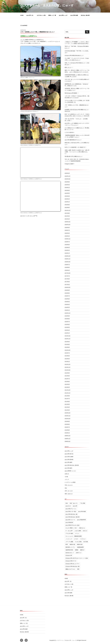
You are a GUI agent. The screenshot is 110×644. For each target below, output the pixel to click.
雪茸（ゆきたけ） (69, 493)
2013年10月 (67, 350)
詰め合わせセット (70, 552)
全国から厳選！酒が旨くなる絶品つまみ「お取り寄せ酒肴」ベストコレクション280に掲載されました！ (77, 152)
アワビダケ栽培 (69, 533)
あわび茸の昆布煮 (69, 459)
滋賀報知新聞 (80, 547)
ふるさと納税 (77, 530)
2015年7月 (67, 321)
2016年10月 (67, 287)
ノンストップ (69, 539)
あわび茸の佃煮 (74, 15)
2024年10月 (67, 179)
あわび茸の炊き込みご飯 (71, 514)
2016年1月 (67, 310)
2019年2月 (67, 250)
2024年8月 (67, 181)
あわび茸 (75, 506)
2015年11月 (67, 313)
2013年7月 (67, 353)
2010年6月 (67, 430)
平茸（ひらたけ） (69, 485)
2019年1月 (67, 253)
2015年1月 (67, 333)
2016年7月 (67, 296)
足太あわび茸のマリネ (71, 561)
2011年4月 (67, 407)
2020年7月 (67, 230)
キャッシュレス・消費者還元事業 (74, 536)
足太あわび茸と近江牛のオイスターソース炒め (77, 558)
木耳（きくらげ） (69, 490)
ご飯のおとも (82, 528)
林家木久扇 (72, 544)
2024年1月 (67, 187)
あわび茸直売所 (69, 522)
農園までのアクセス (70, 569)
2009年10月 (67, 441)
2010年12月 (67, 413)
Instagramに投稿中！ (70, 163)
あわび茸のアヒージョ (71, 508)
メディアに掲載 (69, 541)
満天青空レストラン (70, 547)
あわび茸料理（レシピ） (70, 470)
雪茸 (78, 569)
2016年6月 (67, 298)
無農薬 (76, 550)
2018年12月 (67, 256)
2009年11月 (67, 438)
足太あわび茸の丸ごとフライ (72, 563)
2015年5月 (67, 327)
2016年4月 (67, 304)
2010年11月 (67, 415)
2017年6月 (67, 278)
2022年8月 (67, 204)
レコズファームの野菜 (70, 482)
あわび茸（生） (30, 15)
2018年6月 (67, 267)
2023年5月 (67, 193)
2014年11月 (67, 338)
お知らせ (67, 473)
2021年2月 (67, 219)
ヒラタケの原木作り (69, 132)
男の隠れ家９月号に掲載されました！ (74, 156)
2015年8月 (67, 318)
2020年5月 (67, 233)
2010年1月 (67, 433)
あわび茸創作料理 (81, 519)
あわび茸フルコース (70, 519)
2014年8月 (67, 344)
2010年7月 (67, 427)
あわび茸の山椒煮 (69, 456)
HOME (22, 15)
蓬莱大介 (82, 550)
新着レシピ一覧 (52, 15)
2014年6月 (67, 347)
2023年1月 (67, 201)
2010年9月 (67, 421)
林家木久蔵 (79, 544)
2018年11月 (67, 258)
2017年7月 (67, 276)
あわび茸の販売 (68, 468)
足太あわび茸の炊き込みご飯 (72, 566)
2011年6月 (67, 401)
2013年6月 (67, 355)
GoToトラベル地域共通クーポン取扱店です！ (75, 147)
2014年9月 (67, 341)
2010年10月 (67, 418)
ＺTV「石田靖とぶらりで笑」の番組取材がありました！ (37, 32)
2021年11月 (67, 210)
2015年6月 (67, 324)
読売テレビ (78, 552)
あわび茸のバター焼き (71, 511)
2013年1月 (67, 361)
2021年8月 (67, 213)
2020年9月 (67, 227)
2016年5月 (67, 301)
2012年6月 (67, 381)
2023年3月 (67, 196)
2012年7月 (67, 378)
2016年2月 (67, 307)
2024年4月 (67, 184)
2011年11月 (67, 393)
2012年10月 (67, 370)
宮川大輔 (85, 541)
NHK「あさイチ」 (74, 503)
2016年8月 (67, 293)
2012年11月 (67, 367)
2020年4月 (67, 236)
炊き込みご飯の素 (85, 15)
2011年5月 (67, 404)
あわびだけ (68, 506)
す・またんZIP (69, 530)
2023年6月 (67, 190)
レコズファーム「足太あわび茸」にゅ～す (47, 5)
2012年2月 (67, 387)
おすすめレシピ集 (41, 15)
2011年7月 (67, 398)
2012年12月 (67, 364)
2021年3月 (67, 216)
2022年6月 (67, 207)
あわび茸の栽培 (68, 462)
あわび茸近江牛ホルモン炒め (72, 525)
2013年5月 (67, 358)
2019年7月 (67, 241)
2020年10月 (67, 224)
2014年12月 (67, 336)
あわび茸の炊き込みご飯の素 (72, 465)
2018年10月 (67, 261)
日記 (66, 488)
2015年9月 (67, 316)
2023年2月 (67, 199)
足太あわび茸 (69, 555)
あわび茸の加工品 (69, 453)
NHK (67, 503)
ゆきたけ (85, 530)
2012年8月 (67, 375)
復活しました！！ (69, 67)
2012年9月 (67, 373)
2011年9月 (67, 395)
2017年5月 (67, 281)
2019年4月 (67, 247)
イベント (77, 533)
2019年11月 (67, 238)
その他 (66, 476)
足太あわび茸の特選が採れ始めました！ (74, 55)
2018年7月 (67, 264)
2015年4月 (67, 330)
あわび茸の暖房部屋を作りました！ (73, 139)
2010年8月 (67, 424)
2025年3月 (67, 173)
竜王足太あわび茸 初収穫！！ (72, 93)
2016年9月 (67, 290)
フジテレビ (83, 539)
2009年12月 (67, 435)
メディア (67, 479)
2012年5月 (67, 384)
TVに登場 (82, 503)
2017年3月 (67, 284)
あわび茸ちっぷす (63, 15)
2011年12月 (67, 390)
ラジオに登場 (78, 541)
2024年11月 (67, 176)
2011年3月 (67, 410)
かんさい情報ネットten (71, 528)
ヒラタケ (76, 539)
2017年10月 (67, 273)
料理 (67, 544)
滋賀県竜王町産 (69, 550)
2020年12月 (67, 221)
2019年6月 (67, 244)
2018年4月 (67, 270)
